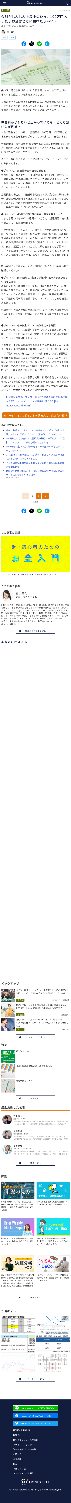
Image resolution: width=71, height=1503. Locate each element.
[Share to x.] (31, 43)
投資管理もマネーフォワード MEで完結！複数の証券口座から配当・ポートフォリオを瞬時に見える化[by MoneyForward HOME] (37, 401)
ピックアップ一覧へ (35, 1037)
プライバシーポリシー (23, 1444)
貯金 (4, 37)
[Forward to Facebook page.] (35, 1415)
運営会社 (17, 1435)
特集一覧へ (35, 1098)
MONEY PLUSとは (21, 1430)
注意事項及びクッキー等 (24, 1449)
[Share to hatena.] (47, 43)
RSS (15, 1463)
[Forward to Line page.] (35, 1408)
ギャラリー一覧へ (35, 1379)
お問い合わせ (19, 1454)
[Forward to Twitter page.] (35, 1423)
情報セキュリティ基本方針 (25, 1439)
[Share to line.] (39, 43)
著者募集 (17, 1458)
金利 (12, 37)
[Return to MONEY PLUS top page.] (35, 3)
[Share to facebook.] (23, 43)
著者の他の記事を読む (35, 631)
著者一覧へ (35, 1163)
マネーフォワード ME (23, 1473)
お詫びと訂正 (19, 1468)
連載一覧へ (35, 1297)
